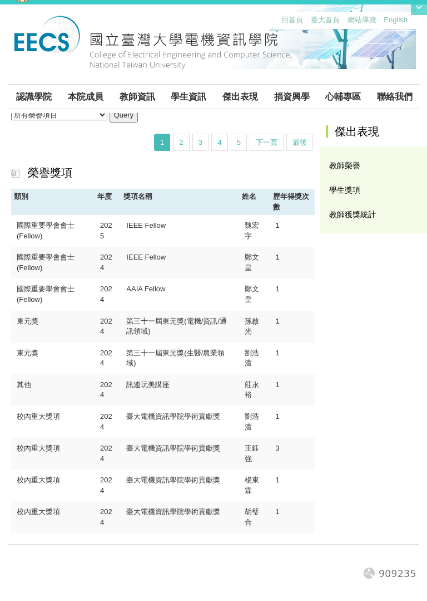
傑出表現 (240, 96)
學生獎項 (344, 189)
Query (123, 115)
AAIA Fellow (145, 289)
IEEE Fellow (146, 225)
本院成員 (85, 96)
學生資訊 (188, 96)
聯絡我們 (395, 96)
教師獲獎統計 (352, 214)
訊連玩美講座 (148, 384)
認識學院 (34, 96)
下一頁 (266, 142)
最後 (299, 142)
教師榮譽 (344, 165)
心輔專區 (343, 96)
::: (279, 22)
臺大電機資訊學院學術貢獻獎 (173, 416)
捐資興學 (292, 96)
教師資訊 (137, 96)
